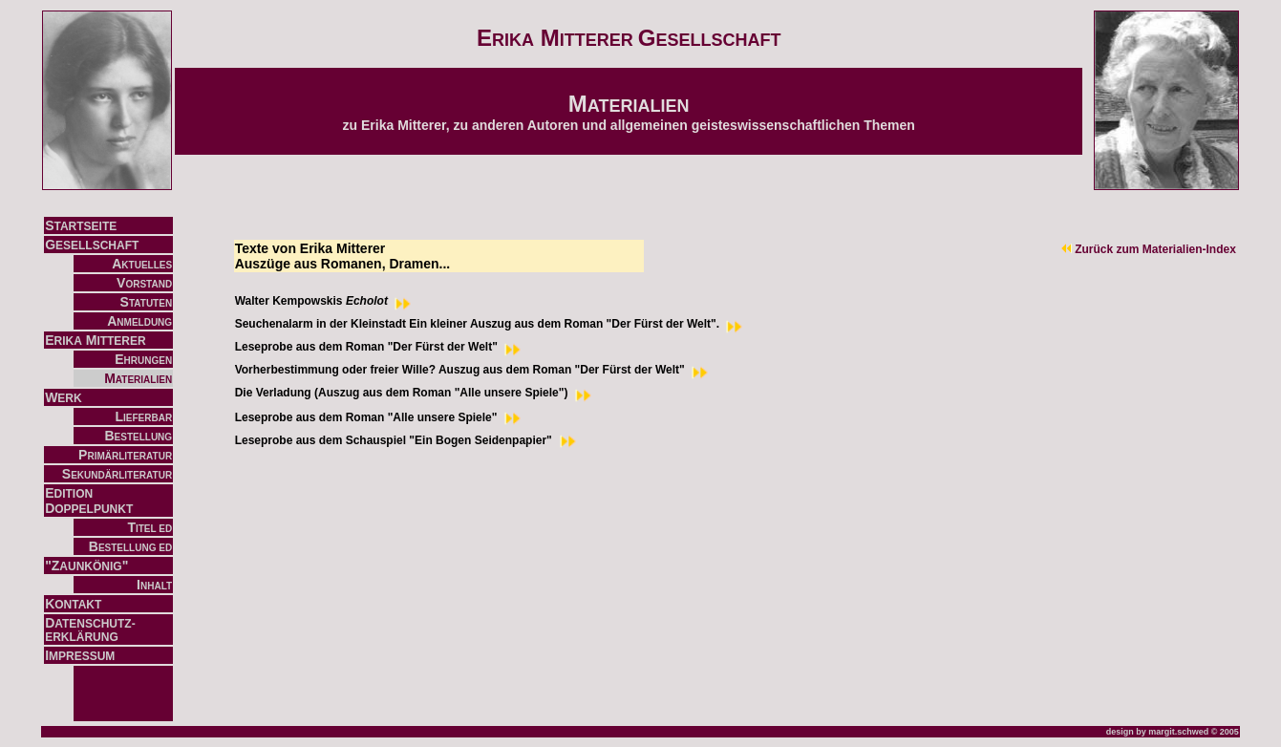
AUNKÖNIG (90, 566)
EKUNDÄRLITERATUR (121, 475)
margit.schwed (1178, 731)
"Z (52, 565)
